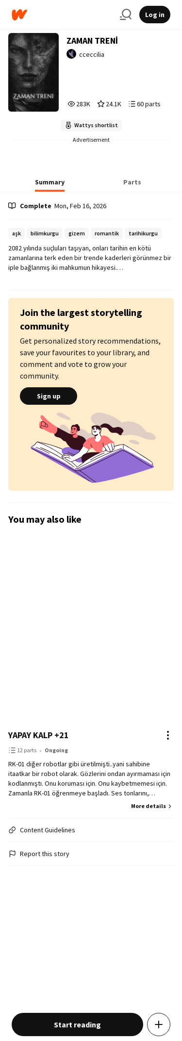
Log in (154, 14)
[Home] (62, 15)
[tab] (50, 185)
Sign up (48, 396)
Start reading (77, 1024)
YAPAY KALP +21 (38, 735)
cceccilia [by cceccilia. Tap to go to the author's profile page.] (91, 54)
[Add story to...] (158, 1024)
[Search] (126, 14)
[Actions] (168, 735)
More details (152, 806)
